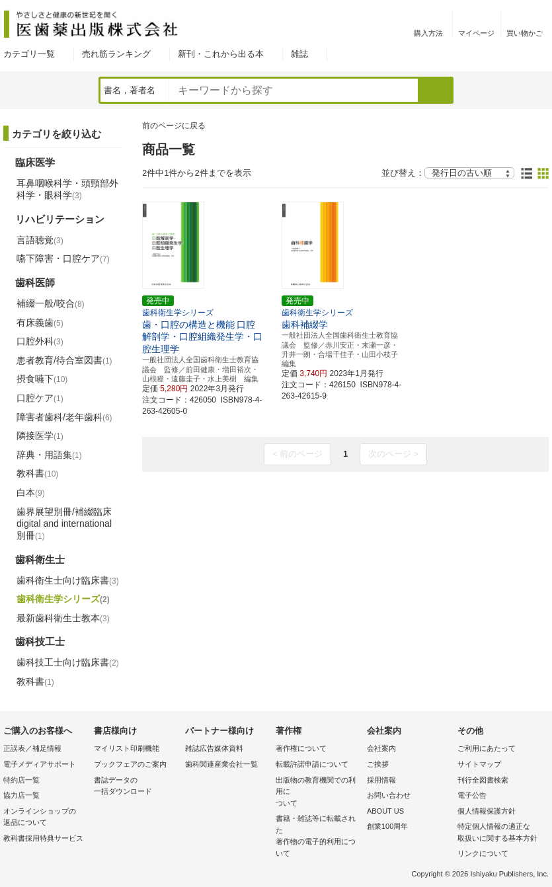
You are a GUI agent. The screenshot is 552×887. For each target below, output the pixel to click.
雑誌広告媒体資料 (214, 748)
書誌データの (136, 787)
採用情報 (381, 780)
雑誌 (299, 54)
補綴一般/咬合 (51, 303)
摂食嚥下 (42, 378)
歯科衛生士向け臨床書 (68, 580)
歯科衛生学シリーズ (63, 599)
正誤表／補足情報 (32, 748)
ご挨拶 (378, 764)
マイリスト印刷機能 (126, 748)
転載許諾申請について (312, 764)
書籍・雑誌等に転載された (318, 836)
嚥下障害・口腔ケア (63, 258)
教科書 (37, 473)
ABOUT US (385, 811)
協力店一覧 (21, 795)
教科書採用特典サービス (43, 838)
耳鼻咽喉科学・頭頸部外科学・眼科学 (67, 189)
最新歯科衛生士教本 (63, 618)
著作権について (301, 748)
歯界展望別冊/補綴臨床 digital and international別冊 (64, 523)
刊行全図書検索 (482, 780)
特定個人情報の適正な (499, 833)
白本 (31, 492)
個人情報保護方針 (486, 811)
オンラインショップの (45, 818)
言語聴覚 (40, 240)
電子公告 (472, 795)
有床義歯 (40, 322)
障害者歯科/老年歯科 (64, 417)
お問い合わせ (389, 795)
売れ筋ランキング (116, 54)
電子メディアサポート (39, 764)
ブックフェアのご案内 (130, 764)
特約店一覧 (21, 780)
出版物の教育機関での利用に (318, 793)
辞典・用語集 (49, 454)
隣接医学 (40, 435)
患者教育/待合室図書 (64, 360)
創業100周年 (387, 826)
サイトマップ (479, 764)
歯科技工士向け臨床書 (68, 662)
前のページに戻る (174, 125)
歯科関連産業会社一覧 (221, 764)
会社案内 (381, 748)
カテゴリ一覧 (29, 54)
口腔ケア (40, 398)
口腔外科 (40, 341)
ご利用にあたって (486, 748)
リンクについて (482, 853)
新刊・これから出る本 (221, 54)
